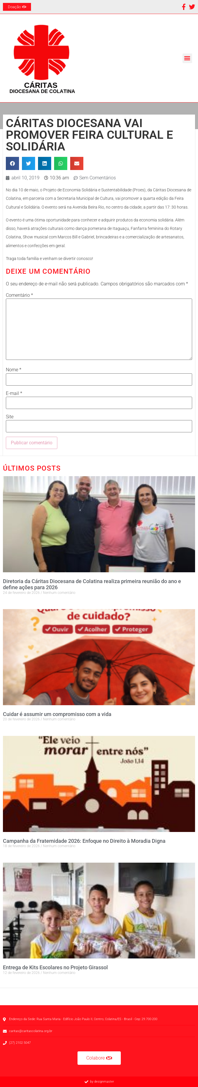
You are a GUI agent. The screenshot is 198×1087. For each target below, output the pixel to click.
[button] (187, 58)
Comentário (19, 295)
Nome (13, 369)
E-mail (14, 393)
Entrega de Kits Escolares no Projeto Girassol (55, 967)
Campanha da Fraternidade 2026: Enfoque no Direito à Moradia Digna (84, 841)
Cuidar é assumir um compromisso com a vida (57, 714)
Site (9, 417)
